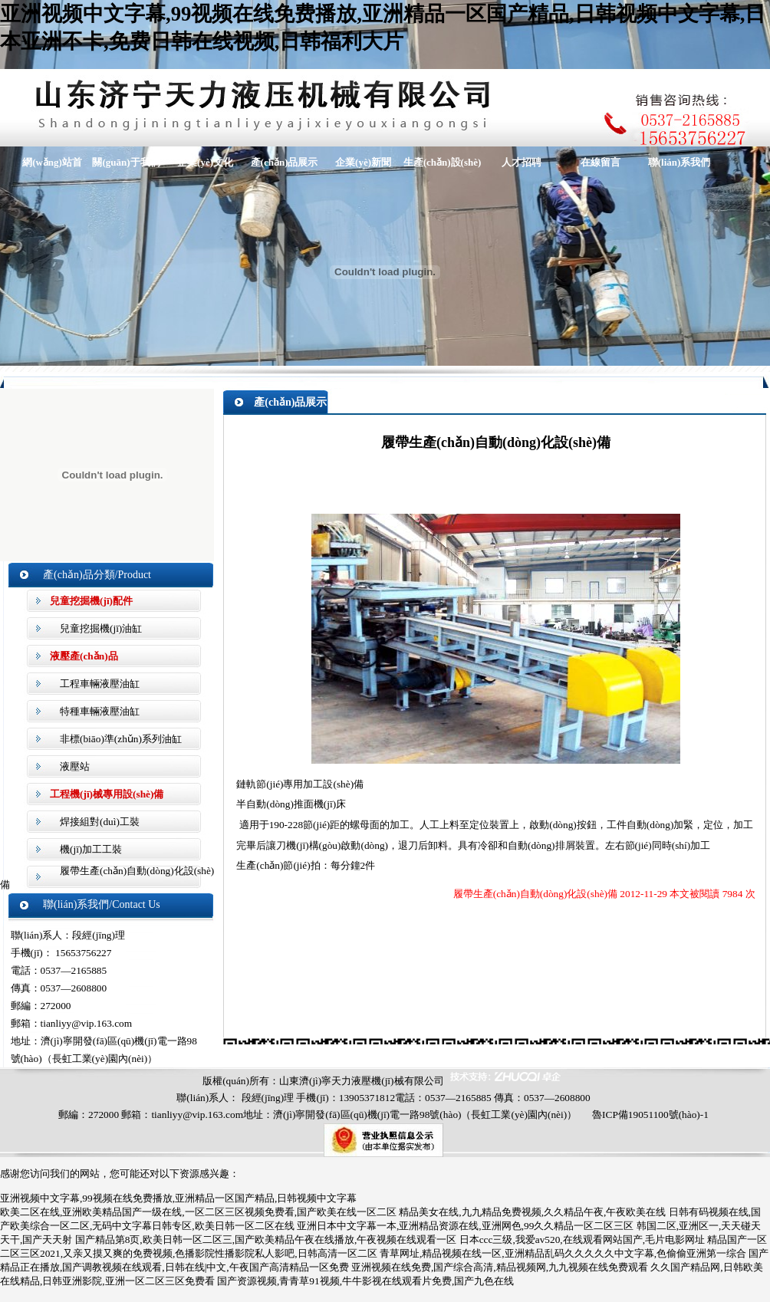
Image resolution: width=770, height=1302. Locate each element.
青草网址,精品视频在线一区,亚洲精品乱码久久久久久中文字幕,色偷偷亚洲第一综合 (563, 1253)
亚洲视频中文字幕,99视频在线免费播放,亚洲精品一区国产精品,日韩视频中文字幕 (178, 1198)
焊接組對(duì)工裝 (100, 821)
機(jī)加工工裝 (91, 849)
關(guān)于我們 (126, 162)
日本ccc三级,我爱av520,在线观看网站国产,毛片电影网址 (582, 1239)
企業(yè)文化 (205, 162)
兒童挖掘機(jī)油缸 (101, 628)
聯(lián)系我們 (679, 162)
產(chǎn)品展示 (284, 162)
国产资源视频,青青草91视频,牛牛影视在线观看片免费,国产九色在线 (365, 1281)
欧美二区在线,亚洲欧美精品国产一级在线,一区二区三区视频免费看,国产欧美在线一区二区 (198, 1212)
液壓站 (75, 766)
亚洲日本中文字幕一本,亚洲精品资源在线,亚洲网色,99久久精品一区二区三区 (465, 1225)
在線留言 (600, 162)
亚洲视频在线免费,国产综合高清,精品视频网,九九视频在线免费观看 (499, 1267)
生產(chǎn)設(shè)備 (442, 167)
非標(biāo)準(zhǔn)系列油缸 (121, 739)
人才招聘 (521, 162)
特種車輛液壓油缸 (100, 711)
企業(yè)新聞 (363, 162)
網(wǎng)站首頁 (47, 167)
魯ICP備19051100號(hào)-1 (650, 1114)
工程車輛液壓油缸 (100, 683)
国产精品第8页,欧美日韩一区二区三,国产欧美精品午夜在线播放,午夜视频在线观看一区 (266, 1239)
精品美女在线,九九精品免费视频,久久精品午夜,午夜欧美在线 (532, 1212)
